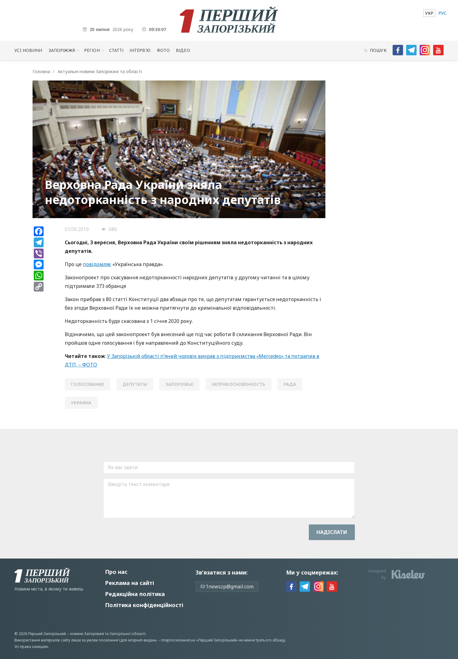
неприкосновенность (238, 384)
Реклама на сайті (129, 582)
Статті (116, 50)
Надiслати (331, 532)
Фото (163, 50)
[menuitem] (429, 13)
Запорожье (179, 384)
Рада (290, 384)
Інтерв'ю (140, 50)
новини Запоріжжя (87, 633)
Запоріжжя (62, 50)
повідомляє (97, 264)
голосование (87, 384)
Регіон (92, 50)
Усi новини (28, 50)
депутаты (134, 384)
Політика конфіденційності (144, 605)
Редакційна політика (135, 594)
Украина (81, 403)
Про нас (116, 571)
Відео (183, 50)
